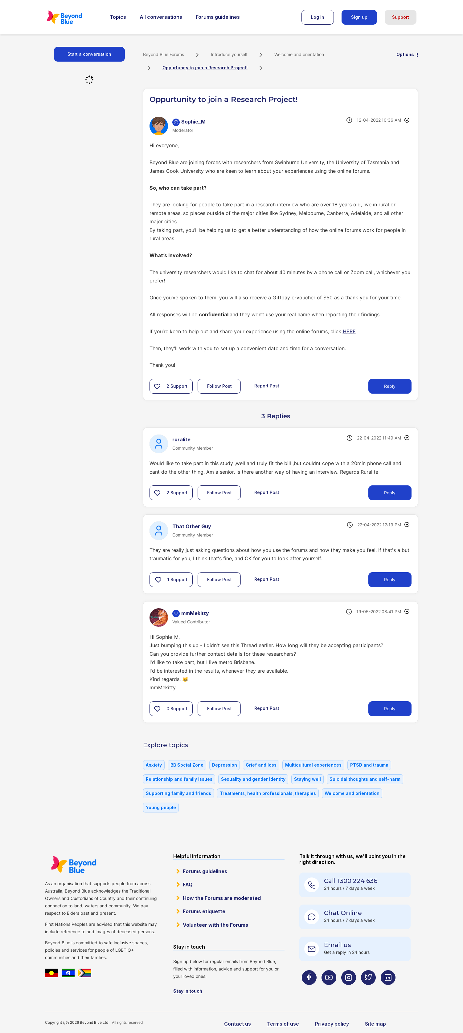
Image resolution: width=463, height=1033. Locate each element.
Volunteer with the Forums (215, 925)
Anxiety (154, 765)
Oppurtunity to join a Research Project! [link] (205, 67)
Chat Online (343, 913)
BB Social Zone (186, 765)
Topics (118, 17)
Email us (337, 945)
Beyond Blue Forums (73, 17)
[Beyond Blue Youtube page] (329, 989)
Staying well (307, 779)
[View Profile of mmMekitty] (195, 613)
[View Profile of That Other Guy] (191, 526)
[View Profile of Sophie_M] (193, 122)
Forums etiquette (204, 911)
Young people (161, 807)
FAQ (188, 884)
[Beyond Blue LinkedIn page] (388, 989)
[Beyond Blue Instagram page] (349, 989)
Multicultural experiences (313, 765)
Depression (224, 765)
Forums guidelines (218, 17)
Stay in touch (187, 991)
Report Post (266, 385)
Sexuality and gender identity (253, 779)
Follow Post (219, 386)
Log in (317, 17)
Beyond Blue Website (73, 864)
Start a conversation (89, 54)
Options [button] (405, 54)
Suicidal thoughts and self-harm (365, 779)
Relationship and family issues (179, 779)
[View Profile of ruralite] (181, 439)
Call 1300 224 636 (350, 881)
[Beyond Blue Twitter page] (368, 989)
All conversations (161, 17)
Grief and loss (261, 765)
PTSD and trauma (369, 765)
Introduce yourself (229, 54)
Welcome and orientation (299, 54)
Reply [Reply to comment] (389, 492)
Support (400, 17)
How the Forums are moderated (222, 898)
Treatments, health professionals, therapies (268, 793)
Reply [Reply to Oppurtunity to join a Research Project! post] (389, 386)
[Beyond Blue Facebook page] (309, 989)
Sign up (359, 17)
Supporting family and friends (178, 793)
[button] (157, 386)
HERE (349, 331)
